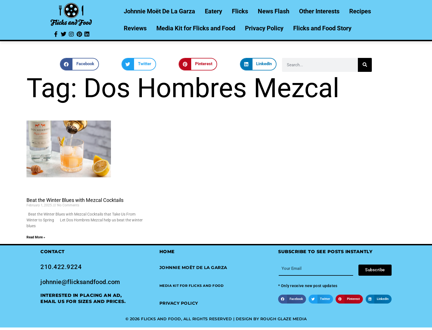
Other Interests (319, 11)
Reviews (135, 28)
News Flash (273, 11)
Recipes (360, 11)
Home (167, 251)
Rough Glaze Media (283, 318)
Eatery (213, 11)
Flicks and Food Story (322, 28)
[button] (79, 64)
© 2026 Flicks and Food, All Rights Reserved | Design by (192, 318)
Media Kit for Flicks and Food (195, 28)
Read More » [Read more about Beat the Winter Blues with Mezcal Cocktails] (35, 237)
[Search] (365, 65)
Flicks (240, 11)
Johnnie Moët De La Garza (159, 11)
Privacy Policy (264, 28)
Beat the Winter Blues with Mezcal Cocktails (74, 200)
